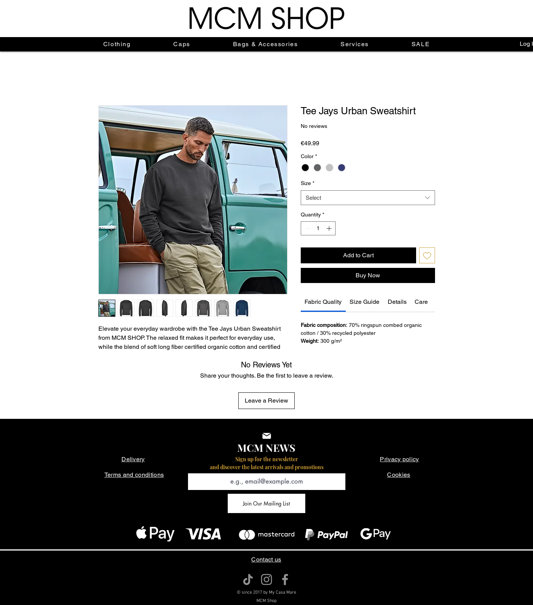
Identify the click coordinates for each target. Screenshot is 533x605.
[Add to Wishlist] (427, 255)
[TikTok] (248, 579)
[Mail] (267, 436)
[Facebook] (285, 579)
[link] (323, 301)
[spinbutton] (318, 228)
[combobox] (368, 197)
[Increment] (329, 228)
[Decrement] (306, 228)
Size (307, 183)
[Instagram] (266, 579)
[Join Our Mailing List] (266, 503)
